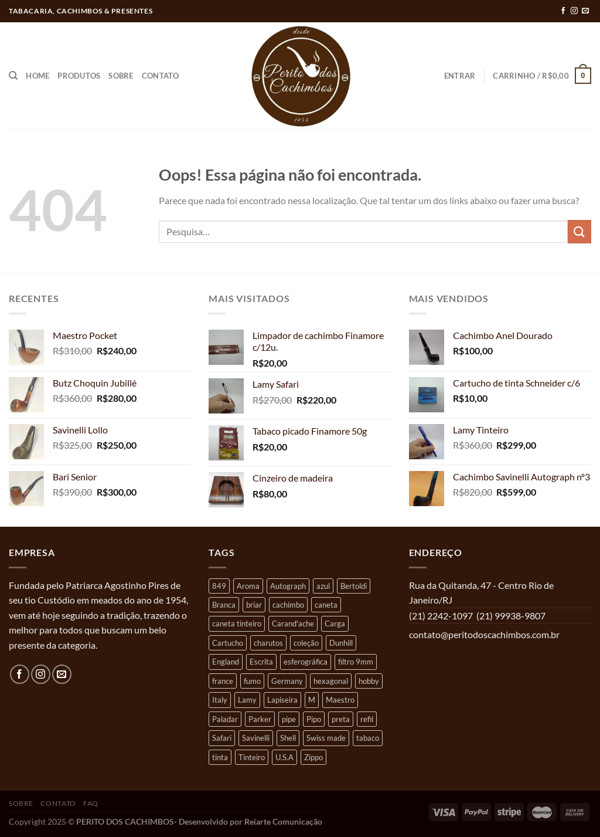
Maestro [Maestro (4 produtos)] (340, 699)
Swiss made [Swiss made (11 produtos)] (326, 738)
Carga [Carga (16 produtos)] (335, 623)
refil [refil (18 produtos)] (366, 719)
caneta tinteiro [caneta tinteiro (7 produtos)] (236, 623)
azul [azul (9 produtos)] (323, 586)
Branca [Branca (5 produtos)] (224, 604)
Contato (160, 75)
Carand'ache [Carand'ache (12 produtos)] (293, 623)
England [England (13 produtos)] (225, 661)
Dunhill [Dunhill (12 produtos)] (341, 643)
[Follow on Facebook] (563, 11)
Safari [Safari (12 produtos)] (221, 738)
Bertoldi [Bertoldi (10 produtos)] (353, 586)
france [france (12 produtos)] (222, 681)
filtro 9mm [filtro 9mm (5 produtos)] (355, 661)
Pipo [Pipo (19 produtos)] (313, 719)
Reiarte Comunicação (283, 821)
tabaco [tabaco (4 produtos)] (367, 738)
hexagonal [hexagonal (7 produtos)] (330, 681)
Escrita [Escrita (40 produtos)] (261, 661)
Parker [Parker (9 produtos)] (259, 719)
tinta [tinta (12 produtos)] (220, 757)
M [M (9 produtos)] (311, 699)
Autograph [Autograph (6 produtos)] (288, 586)
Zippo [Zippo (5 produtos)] (313, 757)
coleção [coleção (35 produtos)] (306, 643)
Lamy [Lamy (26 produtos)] (247, 699)
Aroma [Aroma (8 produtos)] (248, 586)
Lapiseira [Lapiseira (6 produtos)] (282, 699)
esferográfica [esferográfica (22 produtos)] (306, 661)
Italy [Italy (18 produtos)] (219, 699)
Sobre (120, 75)
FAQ (90, 803)
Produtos (78, 75)
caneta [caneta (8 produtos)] (326, 604)
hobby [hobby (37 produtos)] (369, 681)
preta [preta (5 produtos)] (341, 719)
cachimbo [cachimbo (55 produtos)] (288, 604)
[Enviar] (579, 231)
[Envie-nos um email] (585, 11)
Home (37, 75)
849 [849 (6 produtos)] (219, 586)
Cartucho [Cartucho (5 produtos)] (227, 643)
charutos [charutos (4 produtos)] (268, 643)
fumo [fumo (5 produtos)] (252, 681)
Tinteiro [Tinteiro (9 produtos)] (251, 757)
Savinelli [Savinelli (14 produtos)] (256, 738)
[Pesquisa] (13, 76)
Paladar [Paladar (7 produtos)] (225, 719)
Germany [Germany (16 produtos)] (287, 681)
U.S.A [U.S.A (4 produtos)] (284, 757)
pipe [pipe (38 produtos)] (289, 719)
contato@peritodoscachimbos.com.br (484, 634)
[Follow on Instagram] (574, 11)
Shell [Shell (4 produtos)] (288, 738)
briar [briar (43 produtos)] (254, 604)
